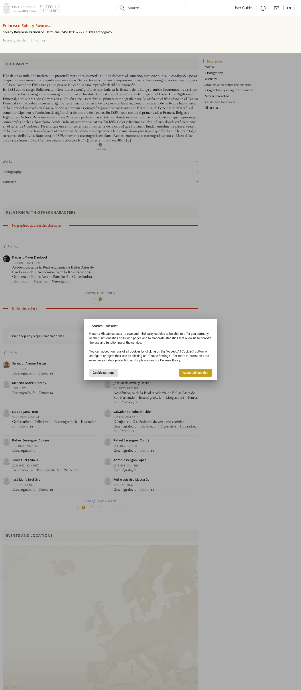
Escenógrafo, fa (14, 40)
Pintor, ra (38, 40)
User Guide (243, 7)
